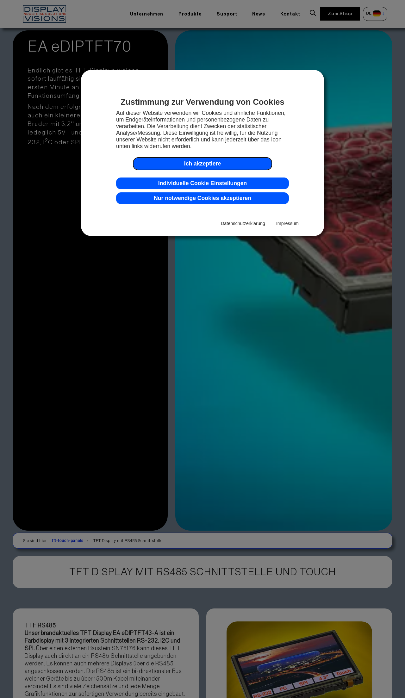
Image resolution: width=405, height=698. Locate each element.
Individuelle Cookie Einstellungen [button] (202, 183)
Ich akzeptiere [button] (202, 163)
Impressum (287, 223)
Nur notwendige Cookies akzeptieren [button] (202, 198)
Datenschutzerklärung (243, 223)
